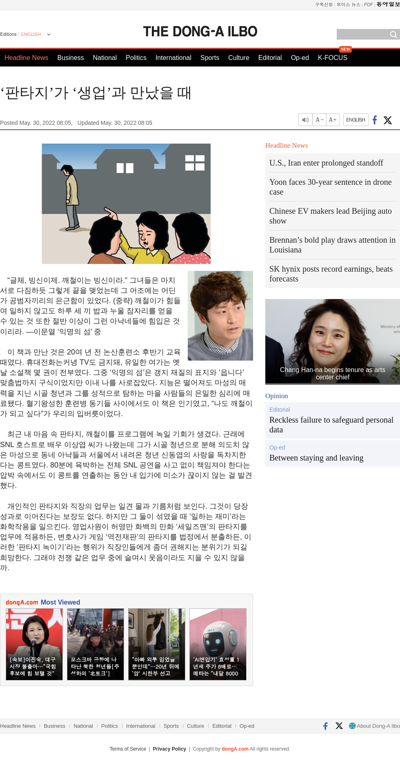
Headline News (26, 57)
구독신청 (324, 4)
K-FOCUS (332, 57)
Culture (238, 57)
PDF (368, 4)
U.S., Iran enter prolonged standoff (326, 162)
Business (71, 57)
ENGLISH (31, 34)
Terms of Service (128, 749)
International (173, 57)
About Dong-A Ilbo (374, 726)
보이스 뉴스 (349, 4)
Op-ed (300, 57)
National (105, 57)
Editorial (270, 57)
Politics (136, 57)
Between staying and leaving (316, 457)
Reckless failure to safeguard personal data (331, 424)
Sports (209, 57)
